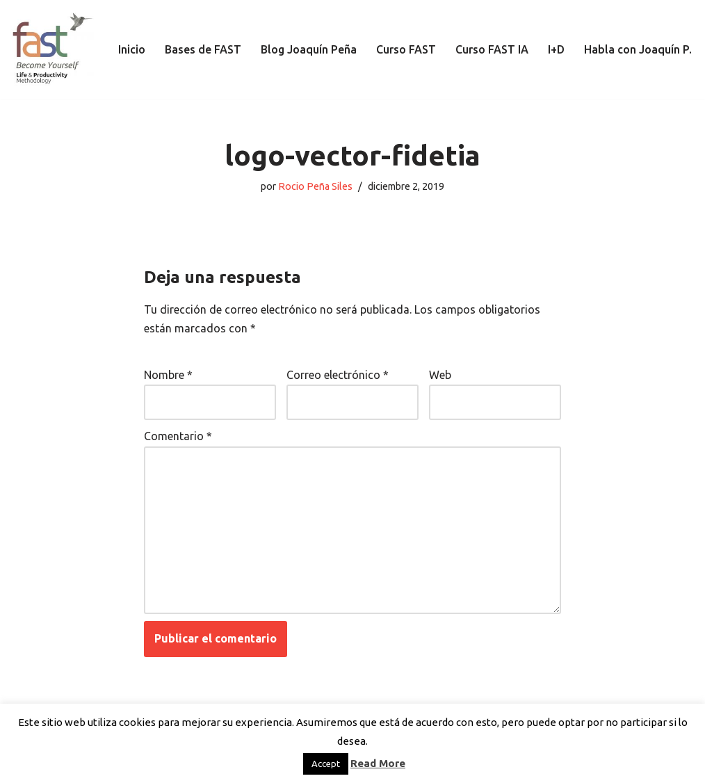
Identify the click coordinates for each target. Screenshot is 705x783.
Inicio (131, 49)
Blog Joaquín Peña (309, 49)
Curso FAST (406, 49)
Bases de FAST (203, 49)
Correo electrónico (337, 375)
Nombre (168, 375)
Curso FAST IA (491, 49)
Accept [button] (325, 763)
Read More (377, 763)
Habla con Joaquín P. (638, 49)
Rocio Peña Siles (315, 186)
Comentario (178, 436)
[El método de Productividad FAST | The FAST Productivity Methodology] (52, 49)
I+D (556, 49)
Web (440, 375)
